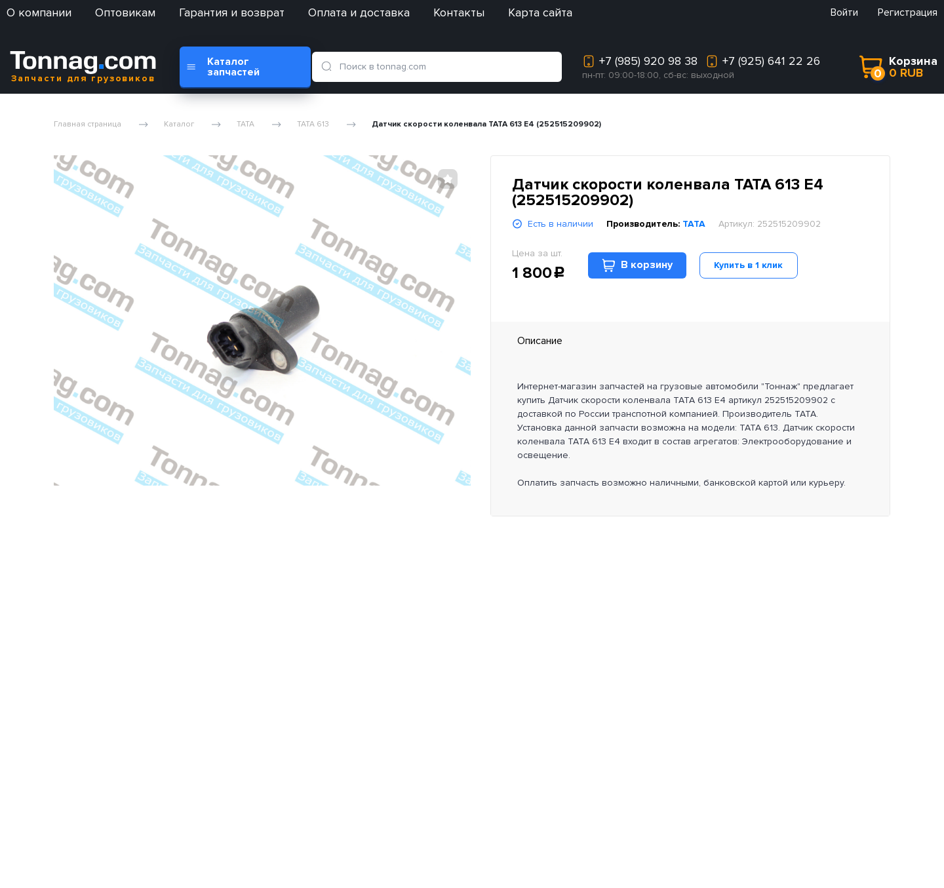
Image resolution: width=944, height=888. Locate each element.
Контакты (458, 12)
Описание (539, 340)
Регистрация (907, 12)
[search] (328, 67)
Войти (844, 12)
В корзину (637, 265)
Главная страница (87, 124)
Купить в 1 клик (748, 265)
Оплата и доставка (359, 12)
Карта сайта (540, 12)
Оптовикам (125, 12)
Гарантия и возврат (232, 12)
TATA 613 (313, 124)
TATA (245, 124)
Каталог (179, 124)
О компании (39, 12)
